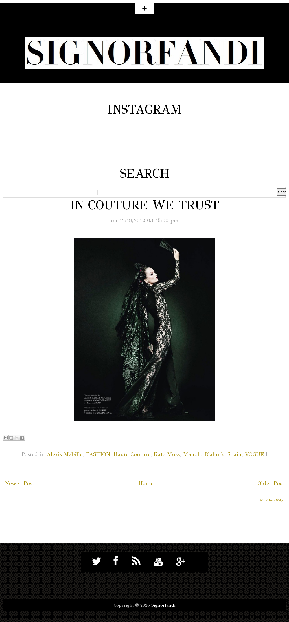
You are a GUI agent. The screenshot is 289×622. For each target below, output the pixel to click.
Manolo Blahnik (203, 454)
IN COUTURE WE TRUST (144, 205)
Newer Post (19, 483)
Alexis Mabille (64, 454)
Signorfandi (163, 605)
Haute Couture (131, 454)
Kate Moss (167, 454)
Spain (234, 454)
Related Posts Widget (272, 500)
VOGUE (254, 454)
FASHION (98, 454)
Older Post (270, 483)
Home (146, 483)
